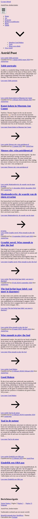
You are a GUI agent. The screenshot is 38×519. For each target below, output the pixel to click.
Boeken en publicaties (12, 22)
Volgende (4, 505)
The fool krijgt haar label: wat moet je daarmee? (16, 290)
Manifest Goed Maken (16, 42)
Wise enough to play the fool (15, 335)
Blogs (7, 23)
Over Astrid (8, 48)
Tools (10, 44)
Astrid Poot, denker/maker (9, 5)
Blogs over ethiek (14, 46)
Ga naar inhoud (6, 2)
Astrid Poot (4, 61)
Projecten (8, 20)
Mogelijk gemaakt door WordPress (12, 515)
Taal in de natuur (10, 420)
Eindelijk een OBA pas (12, 462)
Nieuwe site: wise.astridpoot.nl (16, 150)
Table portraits (8, 65)
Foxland (14, 517)
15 (29, 503)
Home (7, 16)
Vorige (3, 503)
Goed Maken (7, 377)
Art (6, 18)
